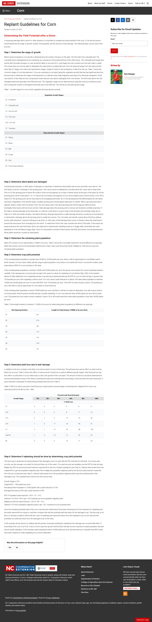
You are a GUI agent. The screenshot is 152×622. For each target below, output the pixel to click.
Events (109, 3)
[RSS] (125, 594)
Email (113, 39)
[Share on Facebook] (118, 20)
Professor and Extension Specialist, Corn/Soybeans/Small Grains (134, 78)
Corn (20, 11)
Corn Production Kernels (12, 19)
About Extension (87, 572)
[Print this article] (133, 20)
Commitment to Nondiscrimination (24, 598)
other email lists (129, 56)
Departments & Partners (90, 579)
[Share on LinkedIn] (123, 20)
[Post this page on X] (113, 20)
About (90, 3)
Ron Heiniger (129, 74)
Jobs (83, 575)
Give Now (84, 592)
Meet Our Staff (99, 3)
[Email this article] (128, 20)
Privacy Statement (53, 598)
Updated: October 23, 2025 (13, 29)
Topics (130, 3)
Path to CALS (140, 3)
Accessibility (21, 611)
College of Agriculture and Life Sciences (97, 582)
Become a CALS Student (90, 586)
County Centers (120, 3)
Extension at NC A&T (89, 589)
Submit (114, 51)
